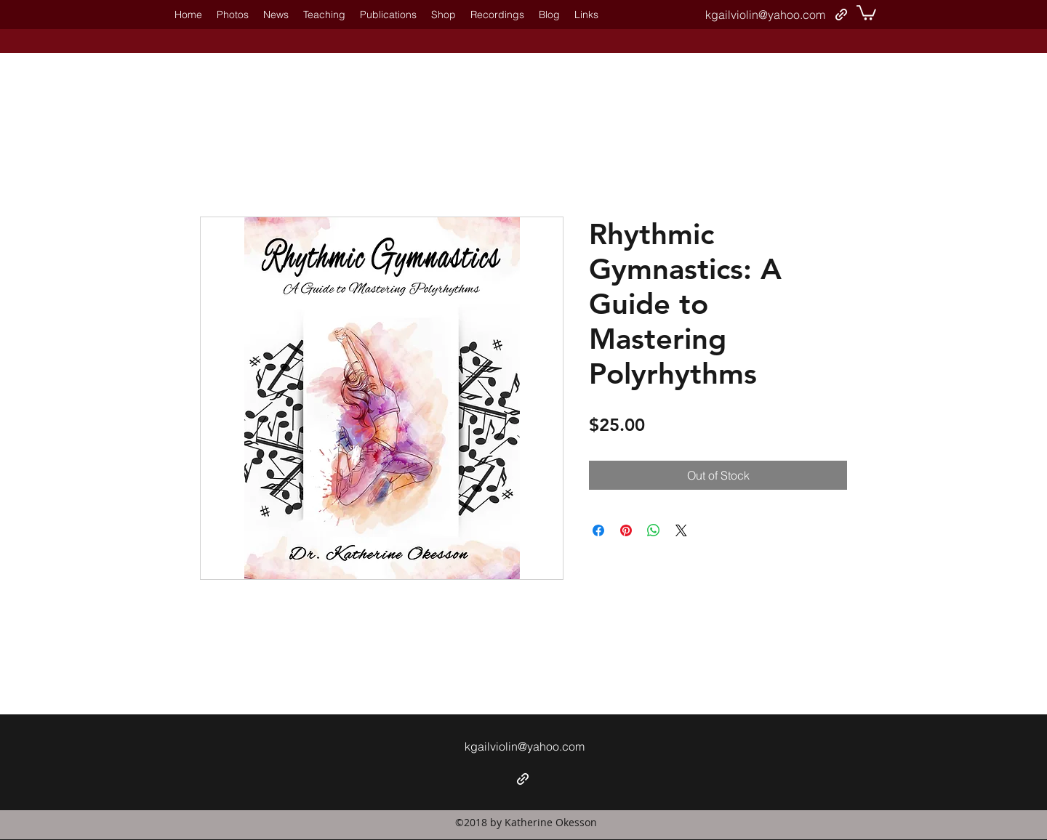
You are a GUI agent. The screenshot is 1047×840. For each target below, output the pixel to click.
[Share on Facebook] (598, 530)
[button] (866, 12)
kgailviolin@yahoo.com (765, 14)
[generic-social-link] (841, 14)
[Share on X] (681, 530)
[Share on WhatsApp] (653, 530)
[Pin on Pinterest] (626, 530)
